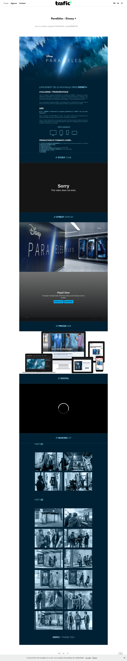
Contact (22, 3)
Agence (14, 3)
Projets (6, 3)
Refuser (94, 658)
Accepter (88, 658)
